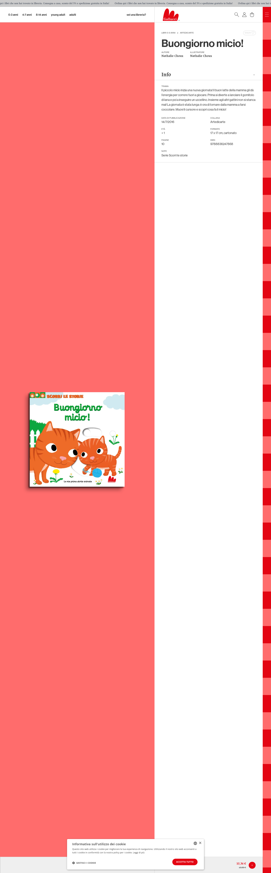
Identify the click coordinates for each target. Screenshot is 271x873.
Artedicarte (187, 33)
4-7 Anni (27, 14)
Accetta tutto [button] (185, 861)
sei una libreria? (136, 14)
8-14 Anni (41, 14)
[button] (84, 863)
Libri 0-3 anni (168, 33)
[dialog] (135, 854)
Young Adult (58, 14)
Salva (250, 33)
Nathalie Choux (172, 56)
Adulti (72, 14)
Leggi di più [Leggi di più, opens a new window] (138, 852)
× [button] (200, 843)
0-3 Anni (13, 14)
